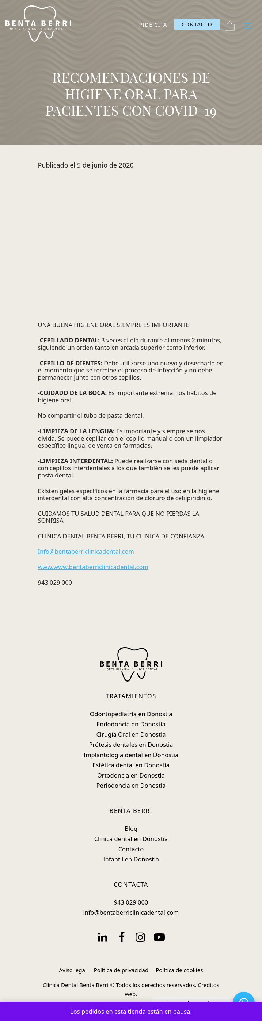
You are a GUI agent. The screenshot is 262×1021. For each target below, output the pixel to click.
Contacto (131, 849)
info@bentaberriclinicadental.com (131, 912)
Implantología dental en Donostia (131, 755)
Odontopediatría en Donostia (131, 714)
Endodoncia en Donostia (131, 724)
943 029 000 (131, 902)
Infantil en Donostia (131, 859)
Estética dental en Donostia (131, 765)
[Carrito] (229, 24)
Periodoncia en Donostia (131, 785)
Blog (131, 828)
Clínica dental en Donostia (131, 838)
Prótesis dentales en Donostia (131, 744)
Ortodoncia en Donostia (131, 775)
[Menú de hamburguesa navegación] (248, 24)
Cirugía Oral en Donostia (131, 734)
